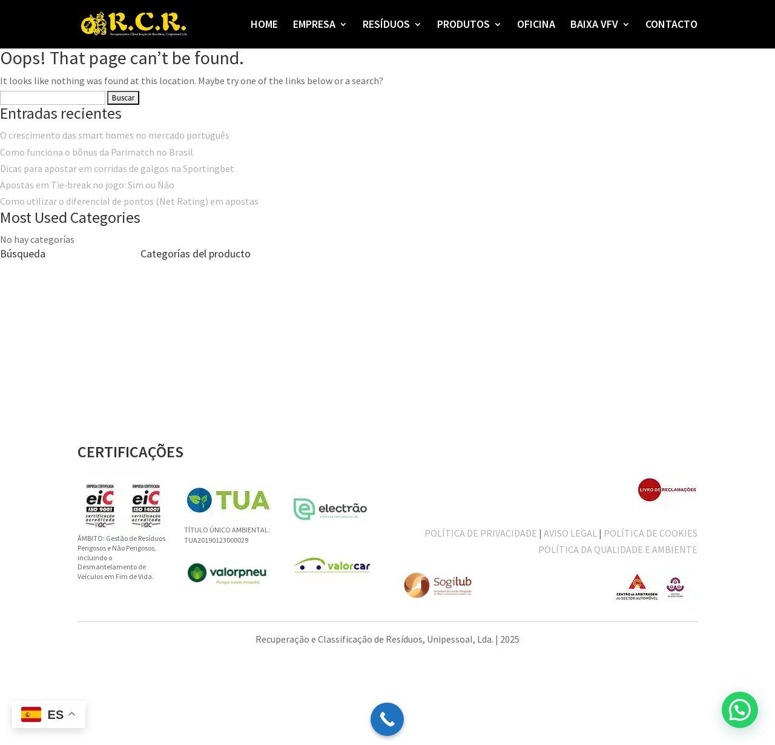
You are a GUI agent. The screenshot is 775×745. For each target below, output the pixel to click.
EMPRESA (314, 25)
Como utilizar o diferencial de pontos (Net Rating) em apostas (129, 201)
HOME (264, 25)
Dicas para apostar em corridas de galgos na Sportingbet (117, 168)
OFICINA (536, 25)
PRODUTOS (463, 25)
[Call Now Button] (387, 719)
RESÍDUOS (386, 25)
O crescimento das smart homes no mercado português (114, 135)
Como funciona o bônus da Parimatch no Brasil (96, 152)
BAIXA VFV (594, 25)
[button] (740, 710)
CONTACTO (671, 25)
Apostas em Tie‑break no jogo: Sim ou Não (87, 185)
